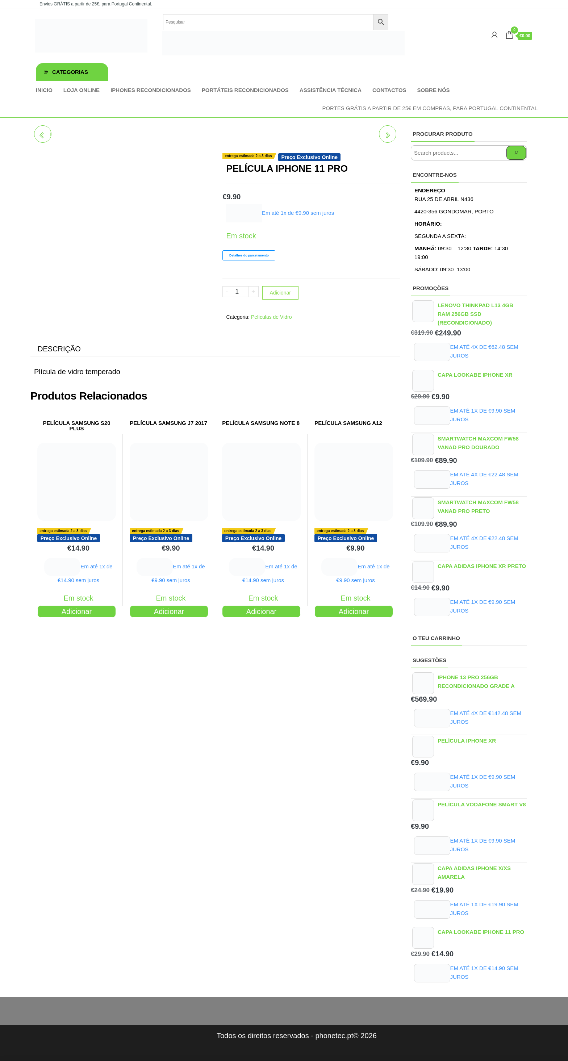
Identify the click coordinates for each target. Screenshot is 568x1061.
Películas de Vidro (271, 317)
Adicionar (280, 293)
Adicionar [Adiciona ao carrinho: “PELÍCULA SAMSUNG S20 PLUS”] (77, 611)
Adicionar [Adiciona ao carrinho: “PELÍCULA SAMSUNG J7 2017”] (169, 611)
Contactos (389, 90)
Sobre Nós (433, 90)
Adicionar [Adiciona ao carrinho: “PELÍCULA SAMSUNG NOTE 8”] (261, 611)
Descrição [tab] (59, 349)
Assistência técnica (331, 90)
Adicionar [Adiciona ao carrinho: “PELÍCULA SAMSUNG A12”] (354, 611)
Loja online (81, 90)
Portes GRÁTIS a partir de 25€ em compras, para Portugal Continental (430, 108)
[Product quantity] (239, 291)
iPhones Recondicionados (150, 90)
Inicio (44, 90)
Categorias (70, 72)
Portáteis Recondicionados (245, 90)
